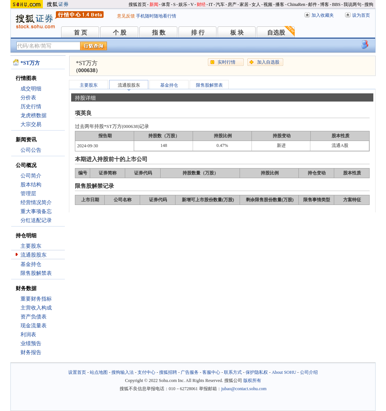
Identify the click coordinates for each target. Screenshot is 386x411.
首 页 (80, 32)
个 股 (119, 32)
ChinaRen (296, 4)
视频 (267, 4)
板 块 (237, 32)
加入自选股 (268, 62)
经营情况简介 (36, 202)
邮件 (312, 4)
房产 (232, 4)
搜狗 (368, 4)
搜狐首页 (137, 4)
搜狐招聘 (168, 372)
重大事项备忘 (36, 211)
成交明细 (30, 88)
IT (211, 4)
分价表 (28, 97)
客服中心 (211, 372)
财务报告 (30, 352)
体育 (165, 4)
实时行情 (226, 62)
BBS (336, 4)
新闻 (153, 4)
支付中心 (146, 372)
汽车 (220, 4)
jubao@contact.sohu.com (244, 388)
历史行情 (30, 106)
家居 (244, 4)
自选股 (276, 32)
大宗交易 (30, 124)
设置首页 (77, 372)
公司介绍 (309, 372)
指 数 (158, 32)
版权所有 (252, 380)
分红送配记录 (36, 220)
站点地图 (99, 372)
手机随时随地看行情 (156, 16)
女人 (255, 4)
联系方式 (233, 372)
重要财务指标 (36, 299)
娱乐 (182, 4)
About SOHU (284, 372)
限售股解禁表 (36, 273)
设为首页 (361, 15)
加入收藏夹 (322, 15)
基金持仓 (30, 264)
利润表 (28, 334)
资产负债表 (33, 317)
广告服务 (190, 372)
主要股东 (30, 246)
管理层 (28, 193)
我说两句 (352, 4)
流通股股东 (33, 255)
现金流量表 (33, 325)
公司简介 (30, 176)
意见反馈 (126, 16)
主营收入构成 (36, 308)
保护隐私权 (257, 372)
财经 (201, 4)
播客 (279, 4)
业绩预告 (30, 343)
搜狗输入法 (122, 372)
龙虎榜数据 (33, 115)
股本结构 (30, 184)
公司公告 (30, 150)
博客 (324, 4)
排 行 (198, 32)
